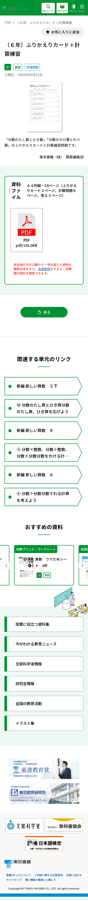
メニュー (82, 8)
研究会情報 (26, 688)
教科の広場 (62, 8)
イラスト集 (26, 727)
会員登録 (44, 269)
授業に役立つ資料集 (34, 628)
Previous (6, 569)
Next (81, 569)
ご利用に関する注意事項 (48, 879)
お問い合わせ (74, 879)
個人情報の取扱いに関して (40, 884)
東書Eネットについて (18, 879)
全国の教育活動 (30, 707)
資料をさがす (48, 8)
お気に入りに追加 (64, 32)
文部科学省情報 (30, 668)
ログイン (73, 8)
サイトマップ (14, 884)
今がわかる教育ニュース (38, 648)
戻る (44, 312)
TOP (7, 22)
